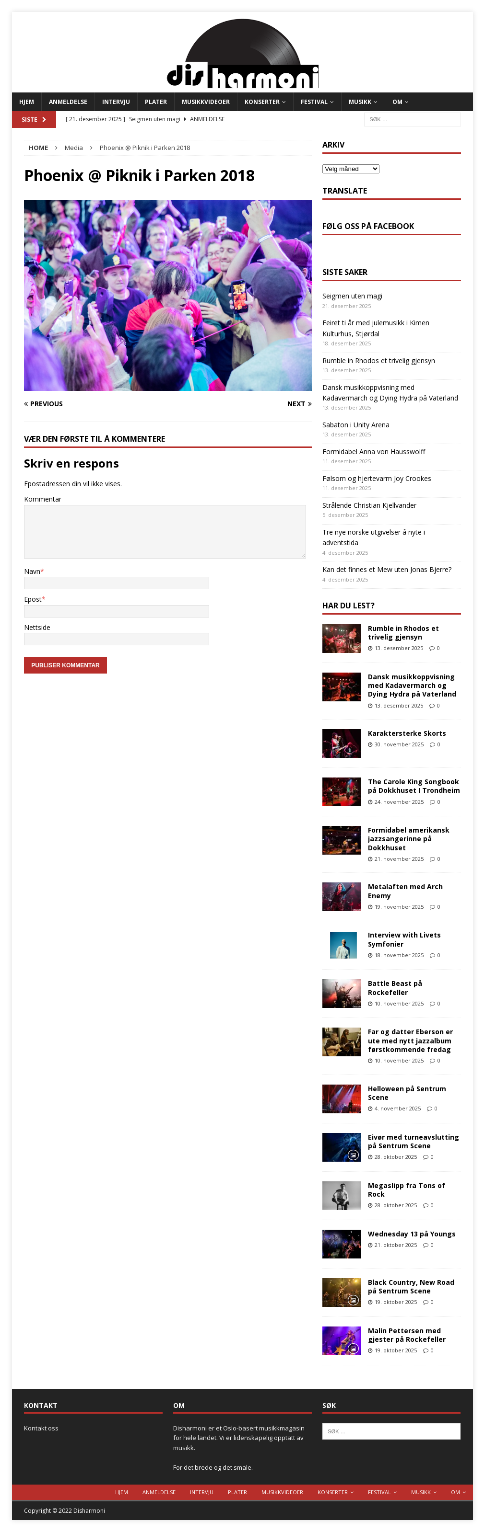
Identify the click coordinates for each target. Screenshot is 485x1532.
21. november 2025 (399, 858)
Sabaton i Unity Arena (356, 424)
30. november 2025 (399, 744)
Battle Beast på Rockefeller (395, 987)
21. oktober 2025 (396, 1244)
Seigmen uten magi (352, 295)
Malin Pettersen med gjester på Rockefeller (407, 1335)
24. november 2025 (399, 801)
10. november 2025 (399, 1003)
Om (397, 102)
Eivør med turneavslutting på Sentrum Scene (413, 1141)
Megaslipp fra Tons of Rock (406, 1190)
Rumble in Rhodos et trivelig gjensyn (378, 360)
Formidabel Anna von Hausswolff (373, 451)
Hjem (26, 102)
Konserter (262, 102)
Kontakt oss (41, 1428)
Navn (32, 571)
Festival (314, 102)
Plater (156, 102)
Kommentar (42, 498)
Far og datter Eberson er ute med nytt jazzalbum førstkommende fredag (410, 1040)
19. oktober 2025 (396, 1301)
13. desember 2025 (399, 648)
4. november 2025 (398, 1108)
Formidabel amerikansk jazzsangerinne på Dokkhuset (409, 838)
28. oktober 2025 (396, 1156)
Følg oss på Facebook (368, 226)
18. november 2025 (399, 955)
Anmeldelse (68, 102)
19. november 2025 (399, 906)
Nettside (37, 627)
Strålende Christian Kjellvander (369, 505)
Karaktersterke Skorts (407, 733)
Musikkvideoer (206, 102)
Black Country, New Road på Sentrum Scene (411, 1286)
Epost (33, 599)
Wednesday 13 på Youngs (412, 1233)
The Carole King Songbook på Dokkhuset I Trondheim (414, 786)
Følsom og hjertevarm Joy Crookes (376, 478)
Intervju (116, 102)
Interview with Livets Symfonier (404, 939)
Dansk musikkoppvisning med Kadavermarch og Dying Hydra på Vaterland (412, 685)
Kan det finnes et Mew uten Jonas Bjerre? (386, 569)
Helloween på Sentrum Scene (407, 1093)
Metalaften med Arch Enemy (405, 891)
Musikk (360, 102)
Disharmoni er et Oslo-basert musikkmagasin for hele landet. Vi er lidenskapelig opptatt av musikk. (239, 1438)
